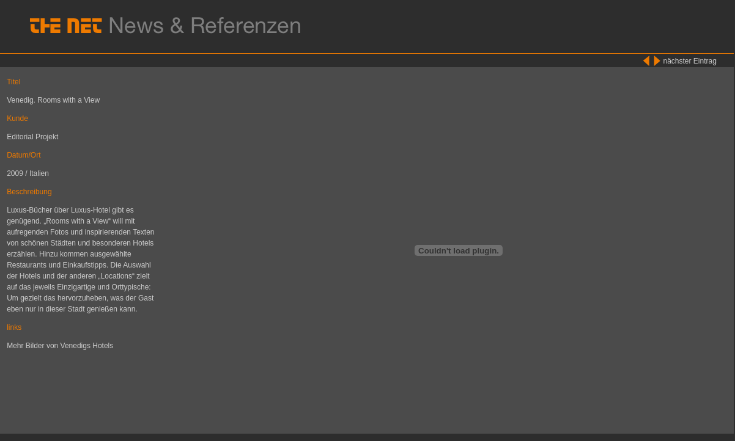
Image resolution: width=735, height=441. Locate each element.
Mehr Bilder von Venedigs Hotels (60, 345)
